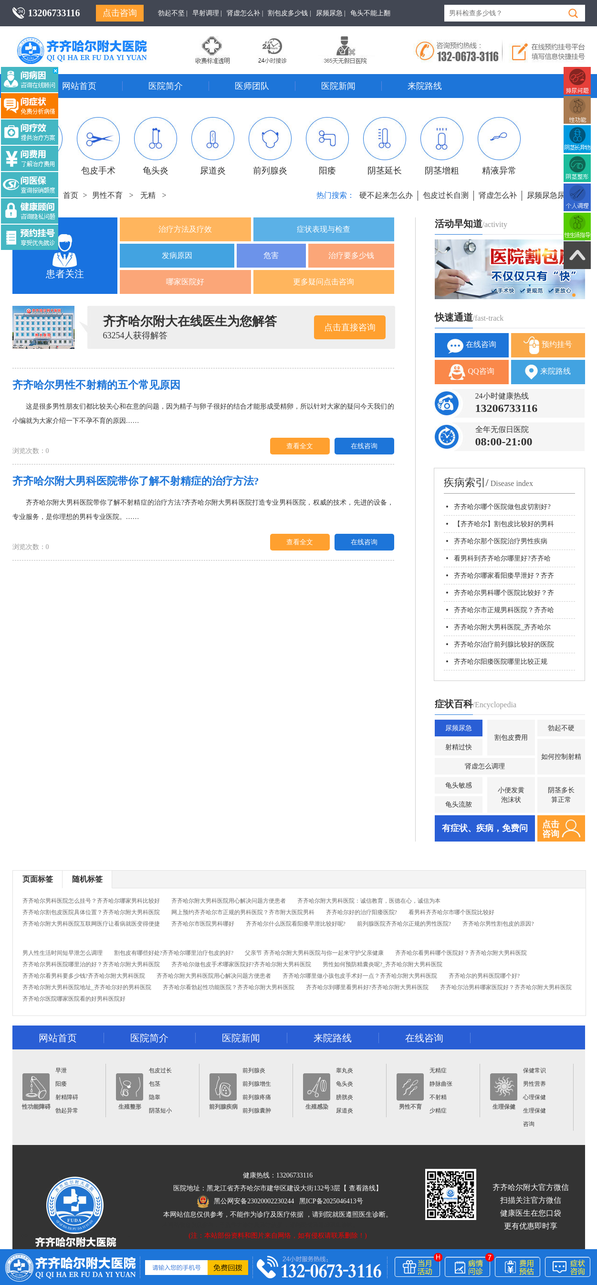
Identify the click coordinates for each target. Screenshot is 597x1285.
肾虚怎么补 (498, 195)
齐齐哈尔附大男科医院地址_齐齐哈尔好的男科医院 (86, 987)
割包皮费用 (511, 737)
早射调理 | (207, 13)
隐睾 (154, 1097)
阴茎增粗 (441, 146)
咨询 (528, 1124)
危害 (271, 255)
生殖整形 (129, 1091)
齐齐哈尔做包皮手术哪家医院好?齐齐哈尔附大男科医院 (241, 964)
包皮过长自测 (446, 195)
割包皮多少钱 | (289, 13)
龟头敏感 (458, 785)
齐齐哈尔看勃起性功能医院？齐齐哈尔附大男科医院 (228, 987)
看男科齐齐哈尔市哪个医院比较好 (451, 912)
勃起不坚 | (173, 13)
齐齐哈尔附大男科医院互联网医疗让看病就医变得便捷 (91, 923)
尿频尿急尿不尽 (553, 195)
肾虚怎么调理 (485, 766)
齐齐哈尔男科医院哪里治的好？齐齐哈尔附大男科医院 (91, 964)
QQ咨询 (471, 372)
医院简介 (165, 86)
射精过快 (458, 747)
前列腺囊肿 (256, 1110)
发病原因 (177, 255)
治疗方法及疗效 (185, 229)
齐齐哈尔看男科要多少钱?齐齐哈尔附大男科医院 (83, 975)
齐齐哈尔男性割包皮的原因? (498, 923)
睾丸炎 (344, 1070)
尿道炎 (212, 146)
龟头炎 (155, 146)
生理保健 (503, 1091)
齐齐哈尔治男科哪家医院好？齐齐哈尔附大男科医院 (506, 987)
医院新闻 (338, 86)
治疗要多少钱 (351, 255)
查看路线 (362, 1188)
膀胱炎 (344, 1097)
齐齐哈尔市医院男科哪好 (202, 923)
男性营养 (534, 1083)
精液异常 (499, 146)
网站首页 (79, 86)
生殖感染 (316, 1091)
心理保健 (534, 1097)
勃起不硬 (561, 728)
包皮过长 (160, 1070)
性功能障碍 (36, 1091)
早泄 (61, 1070)
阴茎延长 (384, 146)
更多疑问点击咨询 (323, 282)
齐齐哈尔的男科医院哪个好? (484, 975)
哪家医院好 (185, 282)
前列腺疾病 (223, 1091)
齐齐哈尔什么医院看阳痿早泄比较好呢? (296, 923)
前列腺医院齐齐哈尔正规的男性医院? (404, 923)
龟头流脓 (458, 804)
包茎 (154, 1083)
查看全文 (299, 446)
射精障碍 (66, 1097)
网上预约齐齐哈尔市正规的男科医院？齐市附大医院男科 (242, 912)
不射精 (438, 1097)
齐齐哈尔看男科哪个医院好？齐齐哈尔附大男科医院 (461, 953)
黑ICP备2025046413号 (331, 1201)
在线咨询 (364, 446)
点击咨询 (120, 13)
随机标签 (87, 879)
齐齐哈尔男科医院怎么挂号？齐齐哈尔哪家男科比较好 (91, 900)
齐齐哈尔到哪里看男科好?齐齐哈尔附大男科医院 (367, 987)
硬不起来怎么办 (386, 195)
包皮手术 (98, 146)
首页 (70, 195)
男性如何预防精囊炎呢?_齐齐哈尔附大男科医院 (382, 964)
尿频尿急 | (331, 13)
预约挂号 (548, 345)
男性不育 (107, 195)
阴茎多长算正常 (561, 795)
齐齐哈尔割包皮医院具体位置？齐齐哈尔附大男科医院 (91, 912)
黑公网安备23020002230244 (245, 1201)
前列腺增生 (256, 1083)
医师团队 (252, 86)
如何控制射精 (561, 756)
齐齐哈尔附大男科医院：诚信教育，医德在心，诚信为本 (368, 900)
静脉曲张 (440, 1083)
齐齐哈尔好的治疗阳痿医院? (361, 912)
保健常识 (534, 1070)
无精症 (438, 1070)
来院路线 (425, 86)
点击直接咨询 (350, 327)
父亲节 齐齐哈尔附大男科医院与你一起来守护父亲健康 (314, 953)
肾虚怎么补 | (245, 13)
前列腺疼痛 (256, 1097)
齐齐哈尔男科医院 (95, 40)
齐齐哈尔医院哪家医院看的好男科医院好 (74, 998)
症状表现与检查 (323, 229)
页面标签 (37, 879)
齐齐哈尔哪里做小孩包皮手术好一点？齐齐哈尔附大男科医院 (360, 975)
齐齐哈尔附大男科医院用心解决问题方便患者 (228, 900)
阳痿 (327, 146)
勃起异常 (66, 1110)
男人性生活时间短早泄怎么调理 (62, 953)
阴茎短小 (160, 1110)
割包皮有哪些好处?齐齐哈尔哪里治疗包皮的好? (174, 953)
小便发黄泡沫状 (511, 795)
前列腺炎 (270, 146)
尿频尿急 (458, 728)
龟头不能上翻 (370, 13)
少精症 (438, 1110)
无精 (148, 195)
